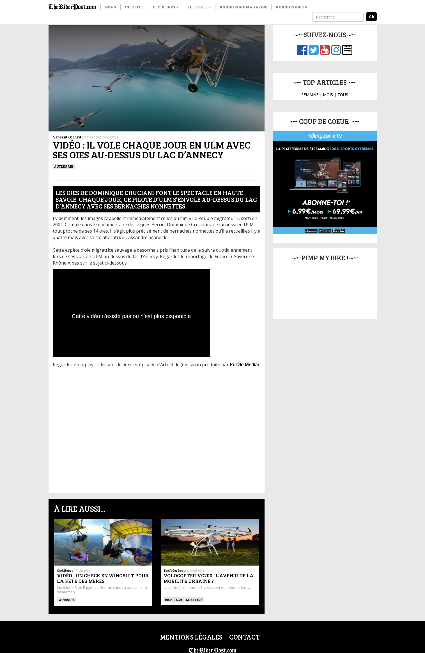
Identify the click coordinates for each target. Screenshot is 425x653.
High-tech (173, 599)
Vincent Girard (67, 137)
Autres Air (63, 166)
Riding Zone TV (291, 7)
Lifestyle (199, 7)
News (110, 7)
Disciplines (165, 7)
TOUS (342, 94)
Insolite (134, 7)
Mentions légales (191, 637)
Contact (244, 637)
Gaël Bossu (65, 570)
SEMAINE (309, 94)
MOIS (328, 94)
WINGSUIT (66, 600)
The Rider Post (174, 570)
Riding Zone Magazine (243, 7)
